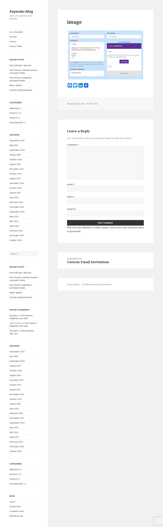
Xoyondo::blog (21, 11)
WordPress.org (16, 516)
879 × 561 (93, 103)
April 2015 (14, 226)
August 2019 (15, 154)
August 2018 (15, 164)
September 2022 (17, 140)
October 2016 (16, 188)
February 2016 (16, 202)
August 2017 (15, 178)
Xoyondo (14, 315)
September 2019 (17, 150)
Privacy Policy (16, 46)
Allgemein (14, 108)
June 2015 (14, 216)
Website (71, 209)
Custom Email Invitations (21, 90)
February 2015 (16, 230)
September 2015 (17, 211)
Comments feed (17, 511)
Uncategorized (16, 122)
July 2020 (14, 145)
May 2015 (14, 221)
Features (13, 113)
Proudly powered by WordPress (97, 284)
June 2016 (14, 197)
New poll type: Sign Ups (20, 65)
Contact (13, 41)
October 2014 (16, 240)
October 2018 (16, 159)
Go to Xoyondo (16, 32)
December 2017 (17, 169)
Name (71, 184)
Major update (16, 85)
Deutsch (13, 36)
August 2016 (15, 192)
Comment (73, 145)
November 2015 (17, 207)
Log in (12, 501)
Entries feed (15, 506)
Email (71, 196)
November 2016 (17, 183)
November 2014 (17, 235)
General (13, 117)
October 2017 (16, 173)
